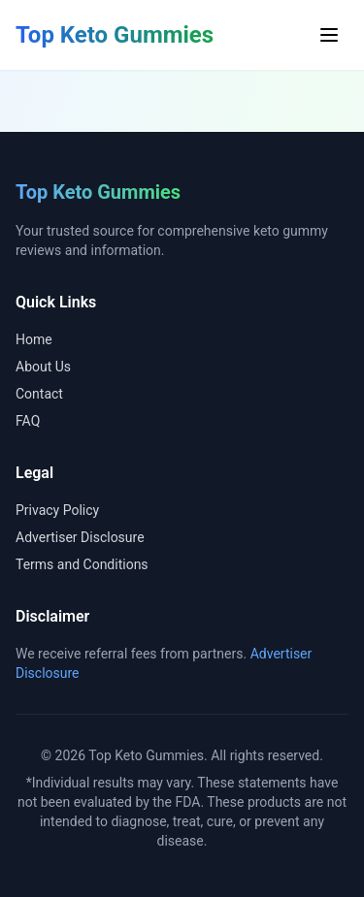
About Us (43, 366)
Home (34, 339)
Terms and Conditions (82, 564)
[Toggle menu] (329, 35)
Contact (39, 393)
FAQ (28, 421)
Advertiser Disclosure (80, 537)
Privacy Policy (57, 510)
